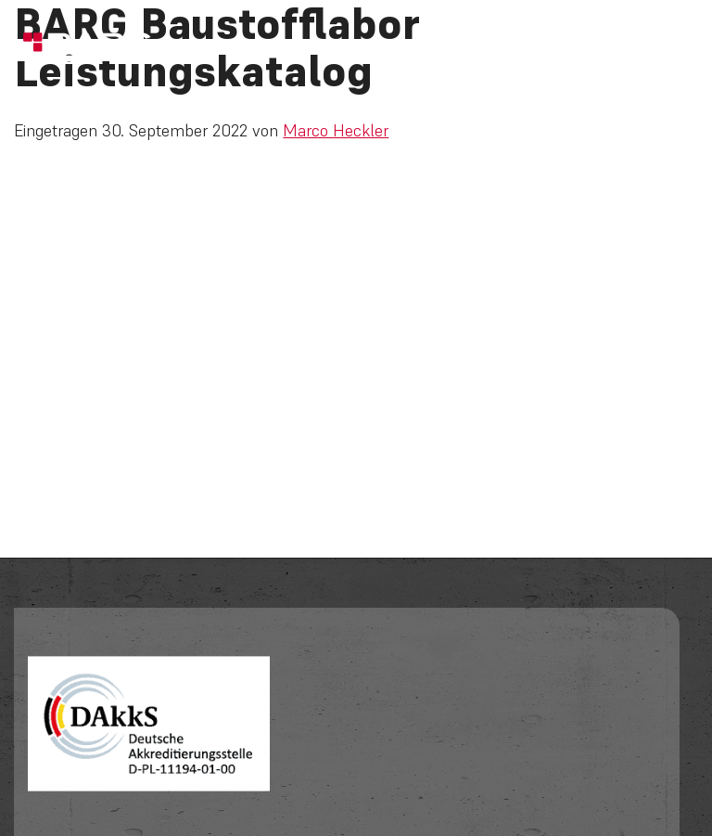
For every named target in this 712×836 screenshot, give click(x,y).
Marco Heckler (335, 130)
